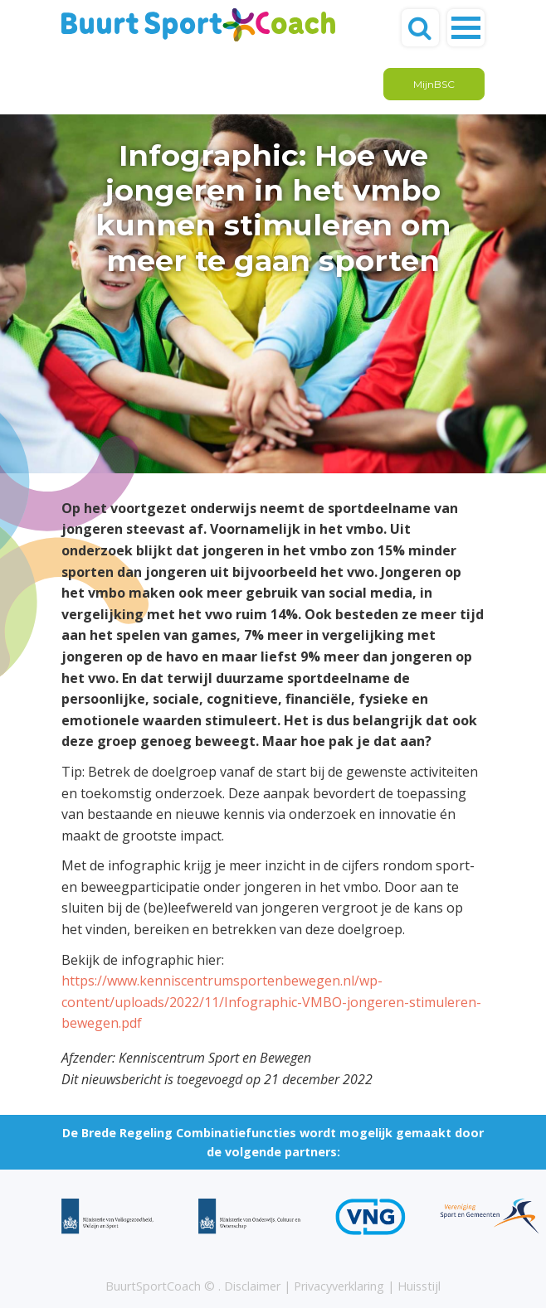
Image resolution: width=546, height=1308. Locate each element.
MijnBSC (434, 84)
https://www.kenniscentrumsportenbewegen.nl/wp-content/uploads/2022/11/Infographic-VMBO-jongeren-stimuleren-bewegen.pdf (271, 1001)
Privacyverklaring (339, 1286)
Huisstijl (419, 1286)
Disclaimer (252, 1286)
